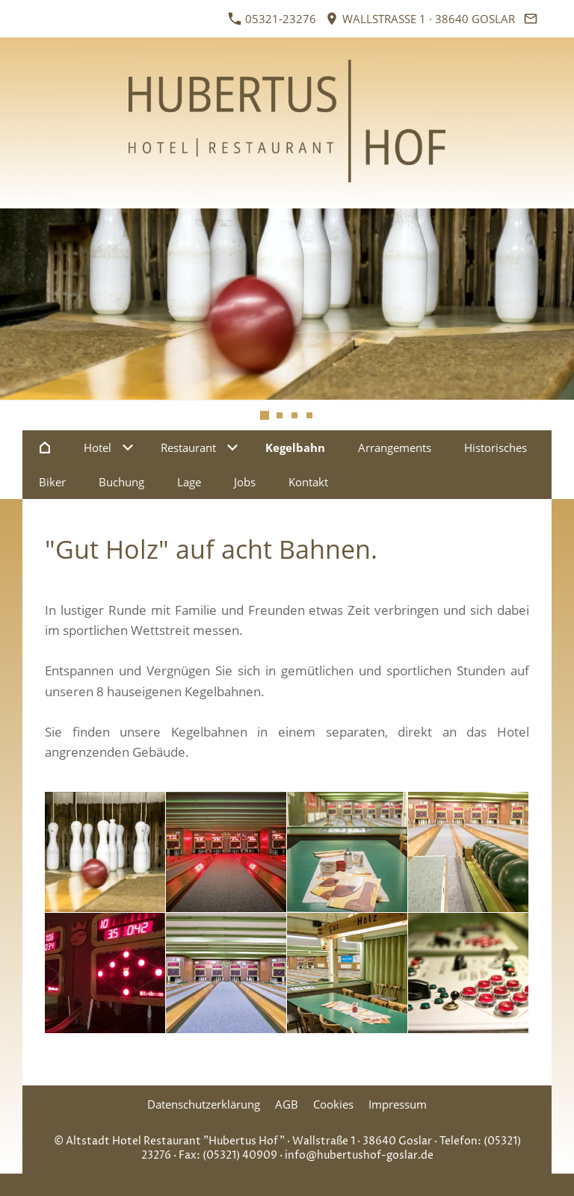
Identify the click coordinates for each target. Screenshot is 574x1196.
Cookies (333, 1104)
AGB (286, 1104)
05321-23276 (272, 18)
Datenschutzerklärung (203, 1104)
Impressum (397, 1104)
